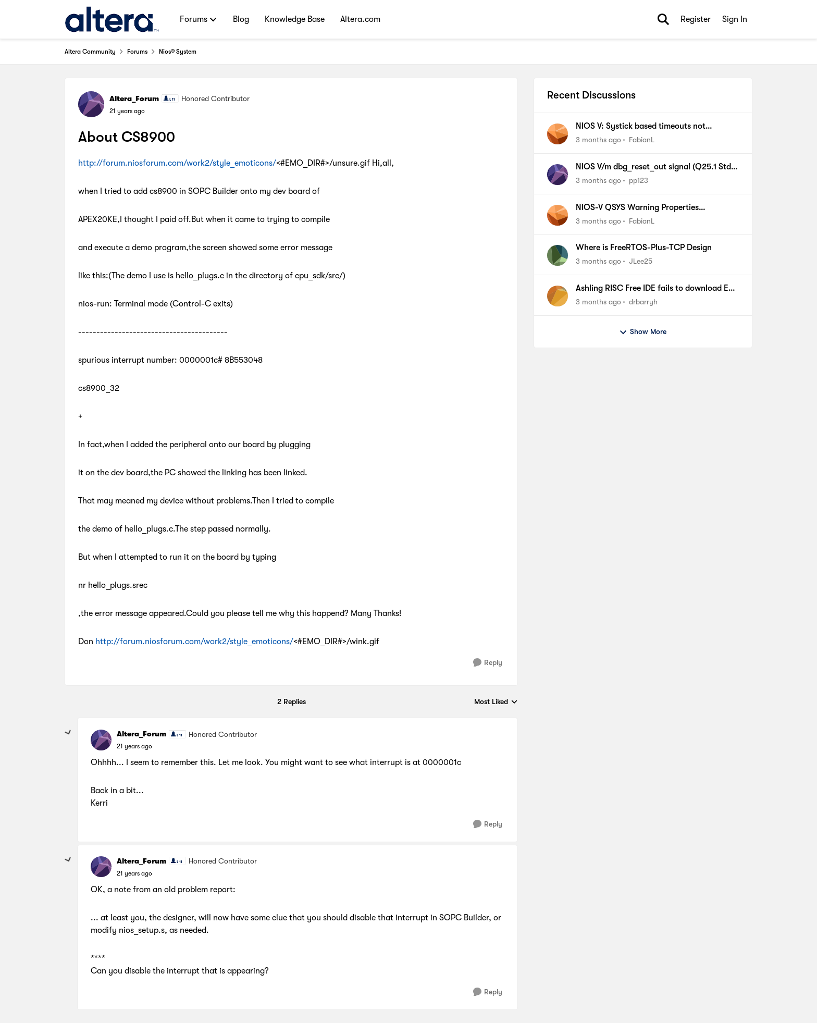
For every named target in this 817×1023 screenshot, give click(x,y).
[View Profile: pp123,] (557, 174)
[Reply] (487, 663)
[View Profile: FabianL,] (557, 134)
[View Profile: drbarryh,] (557, 296)
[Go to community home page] (112, 19)
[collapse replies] (68, 732)
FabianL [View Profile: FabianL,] (641, 139)
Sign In (734, 19)
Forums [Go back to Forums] (137, 51)
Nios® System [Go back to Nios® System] (177, 51)
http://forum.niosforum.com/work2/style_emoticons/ (177, 163)
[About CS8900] (134, 746)
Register (695, 19)
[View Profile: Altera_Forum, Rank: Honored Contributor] (91, 104)
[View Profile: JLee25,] (557, 255)
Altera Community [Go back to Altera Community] (90, 51)
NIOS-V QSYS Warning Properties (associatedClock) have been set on (641, 208)
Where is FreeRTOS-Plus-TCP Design (644, 247)
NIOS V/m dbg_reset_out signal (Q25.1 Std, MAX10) (655, 167)
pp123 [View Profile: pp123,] (638, 180)
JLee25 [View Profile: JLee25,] (640, 261)
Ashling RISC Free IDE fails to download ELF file (656, 289)
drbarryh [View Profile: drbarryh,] (643, 302)
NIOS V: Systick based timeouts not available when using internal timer (640, 126)
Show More (642, 332)
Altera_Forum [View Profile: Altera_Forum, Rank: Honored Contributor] (134, 98)
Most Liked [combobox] (496, 702)
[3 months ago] (598, 139)
